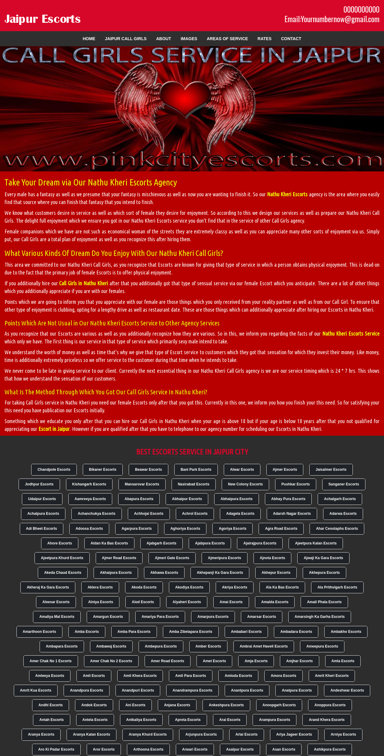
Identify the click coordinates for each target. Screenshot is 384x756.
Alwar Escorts (242, 469)
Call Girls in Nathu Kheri (83, 283)
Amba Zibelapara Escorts (190, 632)
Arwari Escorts (195, 749)
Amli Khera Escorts (140, 676)
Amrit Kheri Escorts (332, 676)
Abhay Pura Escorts (288, 499)
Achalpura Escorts (43, 513)
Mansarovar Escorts (142, 484)
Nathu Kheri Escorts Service (351, 333)
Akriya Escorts (234, 587)
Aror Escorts (104, 749)
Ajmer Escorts (285, 469)
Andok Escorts (94, 705)
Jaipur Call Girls (126, 38)
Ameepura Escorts (322, 646)
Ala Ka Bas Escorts (282, 587)
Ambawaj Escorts (111, 646)
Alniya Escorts (100, 602)
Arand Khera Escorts (326, 720)
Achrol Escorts (195, 513)
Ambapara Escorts (62, 646)
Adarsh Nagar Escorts (292, 513)
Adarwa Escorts (343, 513)
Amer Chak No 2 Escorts (111, 661)
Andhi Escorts (50, 705)
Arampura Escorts (274, 720)
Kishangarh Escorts (89, 484)
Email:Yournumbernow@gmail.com (332, 19)
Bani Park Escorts (196, 469)
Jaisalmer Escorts (331, 469)
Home (89, 38)
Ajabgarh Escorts (161, 543)
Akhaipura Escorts (116, 573)
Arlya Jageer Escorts (294, 734)
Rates (265, 38)
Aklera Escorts (100, 587)
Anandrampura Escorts (192, 690)
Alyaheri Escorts (186, 602)
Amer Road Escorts (167, 661)
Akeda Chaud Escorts (62, 573)
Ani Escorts (135, 705)
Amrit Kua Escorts (36, 690)
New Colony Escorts (245, 484)
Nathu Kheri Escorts (287, 194)
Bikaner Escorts (102, 469)
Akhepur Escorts (276, 573)
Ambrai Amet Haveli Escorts (264, 646)
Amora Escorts (283, 676)
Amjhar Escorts (299, 661)
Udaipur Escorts (42, 499)
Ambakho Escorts (346, 632)
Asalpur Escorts (240, 749)
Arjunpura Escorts (201, 734)
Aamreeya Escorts (90, 499)
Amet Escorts (214, 661)
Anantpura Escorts (247, 690)
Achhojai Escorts (149, 513)
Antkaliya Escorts (141, 720)
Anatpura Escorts (297, 690)
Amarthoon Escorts (39, 632)
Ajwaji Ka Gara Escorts (323, 558)
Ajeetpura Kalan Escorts (316, 543)
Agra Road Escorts (281, 528)
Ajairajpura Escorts (259, 543)
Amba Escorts (87, 632)
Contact (291, 38)
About (163, 38)
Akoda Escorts (144, 587)
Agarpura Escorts (137, 528)
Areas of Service (227, 38)
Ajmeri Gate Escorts (172, 558)
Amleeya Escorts (49, 676)
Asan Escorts (284, 749)
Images (189, 38)
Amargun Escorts (108, 617)
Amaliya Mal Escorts (56, 617)
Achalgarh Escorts (340, 499)
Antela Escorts (95, 720)
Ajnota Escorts (272, 558)
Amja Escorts (256, 661)
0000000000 (362, 9)
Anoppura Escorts (330, 705)
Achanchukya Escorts (96, 513)
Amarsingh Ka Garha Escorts (320, 617)
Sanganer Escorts (343, 484)
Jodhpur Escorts (39, 484)
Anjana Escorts (177, 705)
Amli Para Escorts (190, 676)
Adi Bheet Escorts (41, 528)
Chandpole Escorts (54, 469)
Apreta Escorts (187, 720)
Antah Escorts (51, 720)
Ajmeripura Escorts (224, 558)
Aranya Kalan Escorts (91, 734)
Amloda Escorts (238, 676)
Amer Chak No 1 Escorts (51, 661)
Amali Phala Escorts (324, 602)
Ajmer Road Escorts (119, 558)
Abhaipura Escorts (236, 499)
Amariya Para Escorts (160, 617)
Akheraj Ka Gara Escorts (48, 587)
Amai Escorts (231, 602)
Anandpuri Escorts (138, 690)
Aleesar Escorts (56, 602)
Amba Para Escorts (134, 632)
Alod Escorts (143, 602)
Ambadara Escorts (296, 632)
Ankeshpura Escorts (226, 705)
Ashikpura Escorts (330, 749)
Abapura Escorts (138, 499)
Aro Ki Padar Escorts (56, 749)
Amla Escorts (343, 661)
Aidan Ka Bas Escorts (109, 543)
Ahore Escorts (59, 543)
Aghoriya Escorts (185, 528)
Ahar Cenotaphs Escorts (337, 528)
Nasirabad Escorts (193, 484)
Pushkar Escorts (295, 484)
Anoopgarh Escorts (279, 705)
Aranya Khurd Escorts (148, 734)
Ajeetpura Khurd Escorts (62, 558)
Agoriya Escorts (232, 528)
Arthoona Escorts (148, 749)
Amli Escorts (94, 676)
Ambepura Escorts (161, 646)
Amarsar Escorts (261, 617)
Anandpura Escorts (86, 690)
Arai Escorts (230, 720)
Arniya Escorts (343, 734)
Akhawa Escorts (164, 573)
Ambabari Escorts (246, 632)
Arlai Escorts (247, 734)
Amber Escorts (208, 646)
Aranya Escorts (41, 734)
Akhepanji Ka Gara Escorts (220, 573)
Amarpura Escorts (213, 617)
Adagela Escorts (240, 513)
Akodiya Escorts (189, 587)
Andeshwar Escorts (347, 690)
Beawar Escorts (148, 469)
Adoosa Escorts (89, 528)
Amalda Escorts (275, 602)
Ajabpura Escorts (210, 543)
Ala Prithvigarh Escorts (337, 587)
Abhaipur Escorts (187, 499)
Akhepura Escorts (324, 573)
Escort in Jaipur (54, 429)
